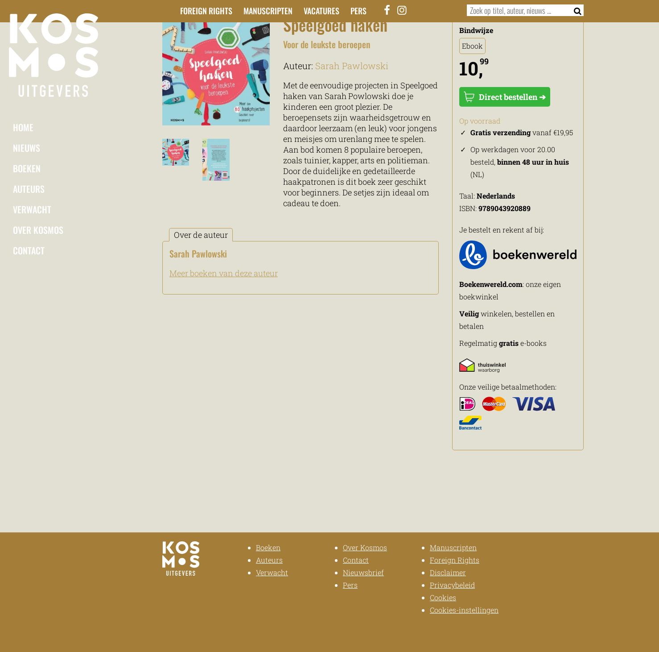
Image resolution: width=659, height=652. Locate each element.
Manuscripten (267, 11)
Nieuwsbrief (363, 572)
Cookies (443, 597)
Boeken (27, 168)
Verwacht (32, 209)
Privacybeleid (452, 585)
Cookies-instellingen (464, 610)
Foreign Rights (206, 11)
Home (23, 127)
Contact (29, 250)
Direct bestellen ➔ (505, 96)
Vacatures (321, 11)
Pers (358, 11)
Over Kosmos (38, 230)
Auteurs (29, 188)
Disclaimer (448, 572)
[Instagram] (402, 10)
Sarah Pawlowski (351, 65)
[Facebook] (387, 10)
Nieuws (26, 147)
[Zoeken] (575, 10)
